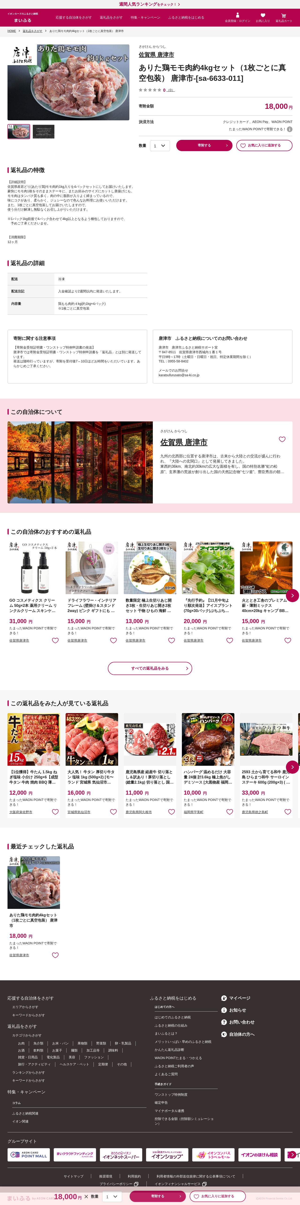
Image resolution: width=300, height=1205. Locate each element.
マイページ (235, 998)
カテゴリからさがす (27, 1035)
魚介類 (38, 1043)
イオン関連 (20, 1121)
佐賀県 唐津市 (156, 54)
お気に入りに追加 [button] (55, 640)
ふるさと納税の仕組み (171, 1025)
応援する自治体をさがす (74, 17)
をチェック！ (148, 4)
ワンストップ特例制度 (171, 1094)
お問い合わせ (238, 1022)
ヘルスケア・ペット (74, 1064)
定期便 (103, 1064)
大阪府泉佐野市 (20, 812)
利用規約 (134, 1176)
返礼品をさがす (111, 17)
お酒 (21, 1050)
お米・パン (60, 1043)
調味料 (113, 1050)
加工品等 (93, 1050)
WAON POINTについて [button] (289, 129)
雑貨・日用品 (28, 1057)
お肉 (21, 1043)
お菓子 (57, 1050)
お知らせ (233, 1010)
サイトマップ (73, 1176)
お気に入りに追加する (260, 145)
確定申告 (161, 1102)
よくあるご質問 (166, 1074)
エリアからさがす (25, 1007)
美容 (72, 1057)
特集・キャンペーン (145, 17)
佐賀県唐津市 (19, 640)
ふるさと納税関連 (25, 1113)
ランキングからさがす (28, 1072)
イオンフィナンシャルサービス (178, 1184)
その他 (122, 1064)
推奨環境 (105, 1176)
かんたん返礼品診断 (169, 1050)
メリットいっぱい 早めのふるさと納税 (183, 1042)
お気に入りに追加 (282, 439)
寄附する (204, 145)
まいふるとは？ (166, 1033)
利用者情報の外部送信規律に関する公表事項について (196, 1176)
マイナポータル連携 (169, 1111)
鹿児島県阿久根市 (139, 812)
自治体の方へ (238, 1034)
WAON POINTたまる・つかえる (178, 1058)
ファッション (94, 1057)
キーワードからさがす (28, 1015)
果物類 (82, 1043)
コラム (16, 1103)
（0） (170, 90)
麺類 (74, 1050)
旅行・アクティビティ (34, 1064)
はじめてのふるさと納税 (173, 1017)
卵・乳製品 (123, 1043)
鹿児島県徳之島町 (255, 812)
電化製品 (53, 1057)
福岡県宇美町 (193, 812)
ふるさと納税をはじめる (186, 17)
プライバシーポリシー (116, 1184)
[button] (292, 595)
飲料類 (38, 1050)
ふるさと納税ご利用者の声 (174, 1066)
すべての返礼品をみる (150, 668)
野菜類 (101, 1043)
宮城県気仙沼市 (79, 812)
